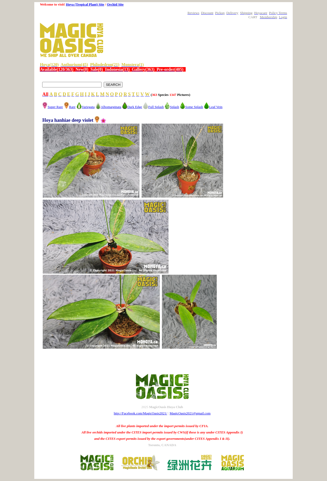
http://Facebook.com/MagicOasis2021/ (140, 413)
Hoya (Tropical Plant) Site (85, 4)
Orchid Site (115, 4)
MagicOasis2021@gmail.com (190, 413)
